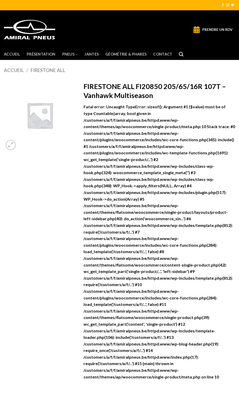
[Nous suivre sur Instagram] (227, 5)
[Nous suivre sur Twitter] (232, 5)
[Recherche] (181, 54)
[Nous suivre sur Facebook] (222, 5)
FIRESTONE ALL (48, 70)
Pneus (70, 54)
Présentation (41, 54)
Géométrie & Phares (125, 54)
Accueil (12, 54)
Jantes (92, 54)
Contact (162, 54)
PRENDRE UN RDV (217, 30)
